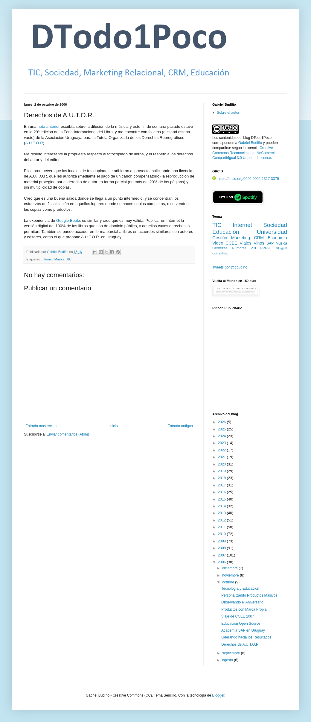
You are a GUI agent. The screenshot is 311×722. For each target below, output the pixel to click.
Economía (277, 237)
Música (59, 259)
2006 (222, 562)
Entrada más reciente (42, 426)
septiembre (231, 653)
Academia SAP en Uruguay (243, 630)
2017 (222, 485)
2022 (222, 450)
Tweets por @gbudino (229, 267)
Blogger (218, 695)
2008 (222, 548)
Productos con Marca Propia (243, 609)
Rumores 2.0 (244, 248)
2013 (222, 513)
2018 (222, 478)
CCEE (231, 243)
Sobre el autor (228, 112)
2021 (222, 457)
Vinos (259, 243)
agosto (228, 660)
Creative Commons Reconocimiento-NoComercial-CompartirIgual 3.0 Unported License (245, 153)
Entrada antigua (180, 426)
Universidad (272, 232)
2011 (222, 527)
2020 (222, 464)
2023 (222, 443)
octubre (228, 582)
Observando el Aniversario (242, 602)
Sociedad (275, 225)
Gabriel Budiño (58, 252)
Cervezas (220, 248)
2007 (222, 555)
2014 (222, 506)
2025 (222, 429)
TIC (68, 259)
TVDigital (280, 248)
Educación (225, 232)
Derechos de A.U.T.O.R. (240, 644)
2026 (222, 422)
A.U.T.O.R (34, 143)
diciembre (230, 568)
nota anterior (48, 126)
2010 (222, 534)
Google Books (68, 220)
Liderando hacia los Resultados (246, 637)
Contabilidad (220, 253)
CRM (259, 237)
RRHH (264, 248)
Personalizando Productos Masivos (249, 595)
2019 (222, 471)
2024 (222, 436)
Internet (47, 259)
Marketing (240, 237)
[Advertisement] (249, 364)
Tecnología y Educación (240, 588)
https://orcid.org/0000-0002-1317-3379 (245, 179)
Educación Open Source (240, 623)
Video (217, 243)
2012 (222, 520)
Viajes (245, 243)
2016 (222, 492)
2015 (222, 499)
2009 (222, 541)
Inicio (113, 426)
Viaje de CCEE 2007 (237, 616)
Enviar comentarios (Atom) (68, 434)
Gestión (219, 237)
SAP (270, 243)
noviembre (231, 575)
